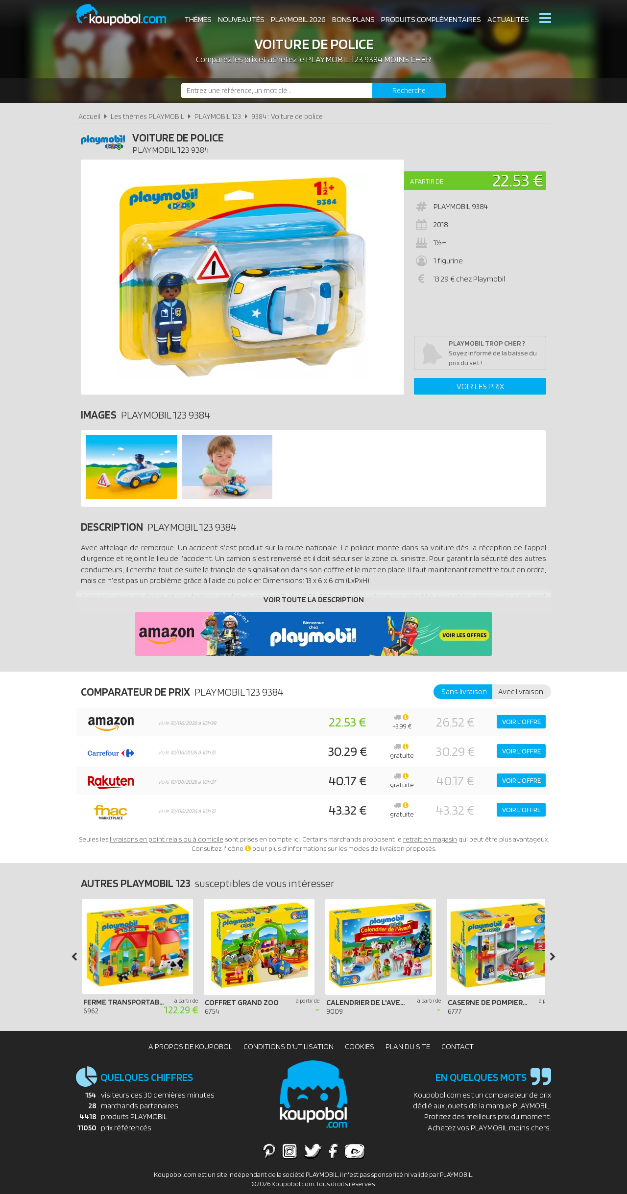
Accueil (89, 116)
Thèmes (198, 19)
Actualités (508, 19)
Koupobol (127, 15)
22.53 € (517, 180)
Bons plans (353, 19)
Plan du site (408, 1046)
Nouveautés (241, 19)
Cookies (359, 1046)
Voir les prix (480, 386)
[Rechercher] (409, 90)
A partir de (426, 181)
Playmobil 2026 (298, 19)
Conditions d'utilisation (288, 1046)
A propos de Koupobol (190, 1046)
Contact (457, 1046)
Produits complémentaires (431, 19)
